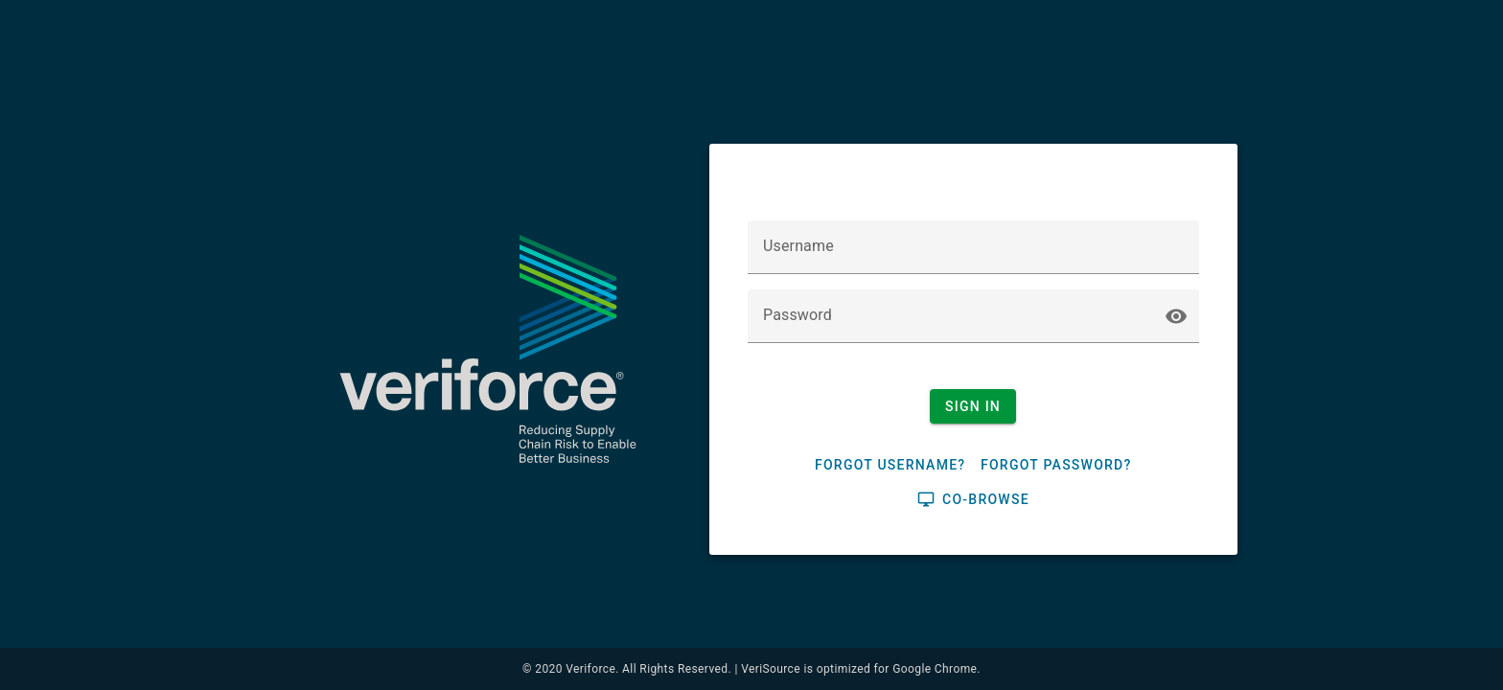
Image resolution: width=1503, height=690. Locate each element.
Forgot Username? (890, 464)
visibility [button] (1176, 316)
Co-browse (973, 499)
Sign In (973, 406)
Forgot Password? (1056, 464)
